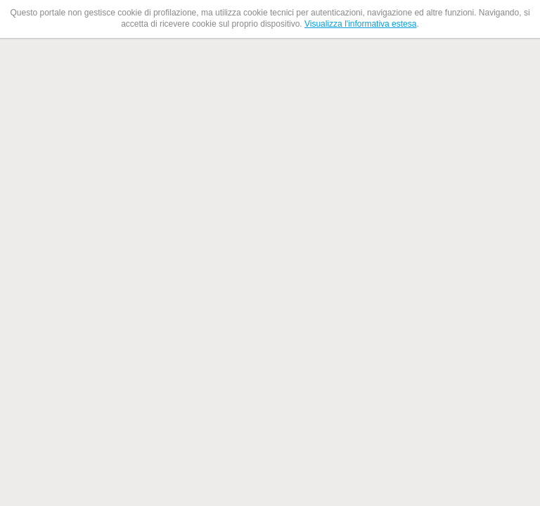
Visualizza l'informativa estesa (360, 24)
